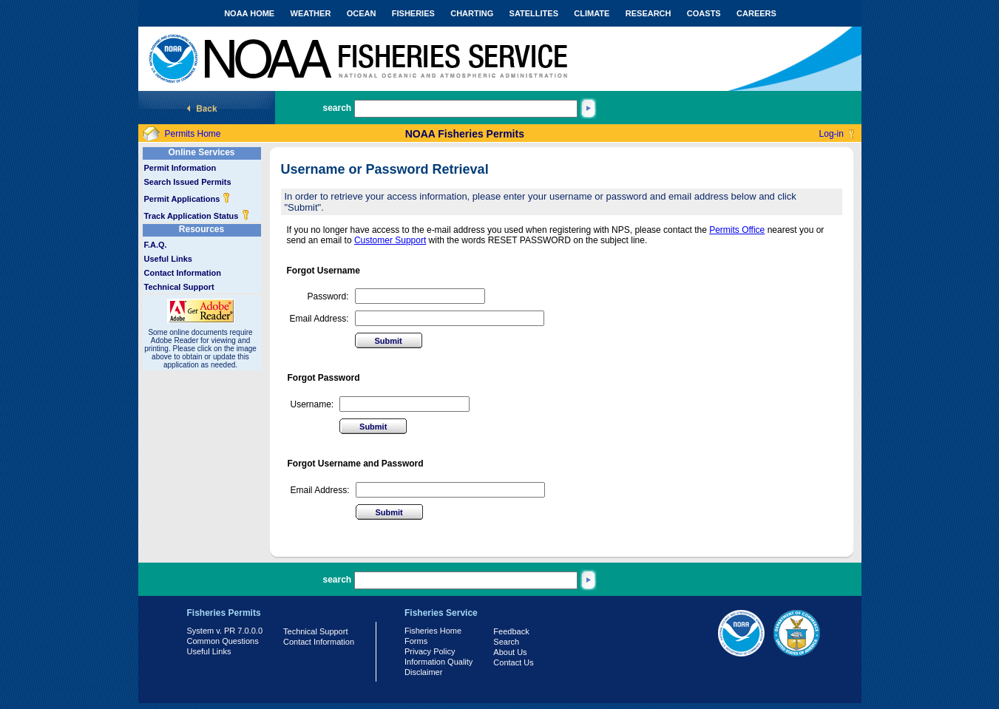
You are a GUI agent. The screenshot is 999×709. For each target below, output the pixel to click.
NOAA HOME (249, 13)
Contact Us (513, 662)
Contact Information (183, 272)
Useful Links (168, 258)
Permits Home (193, 134)
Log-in (831, 134)
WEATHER (311, 13)
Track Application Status (197, 215)
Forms (415, 641)
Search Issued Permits (187, 181)
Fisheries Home (432, 630)
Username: (312, 404)
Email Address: (319, 318)
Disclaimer (423, 672)
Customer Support (390, 240)
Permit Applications (187, 198)
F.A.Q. (155, 244)
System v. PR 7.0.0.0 (225, 630)
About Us (509, 652)
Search (506, 641)
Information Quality (438, 661)
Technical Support (179, 286)
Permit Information (180, 167)
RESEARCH (648, 13)
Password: (328, 296)
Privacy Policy (429, 651)
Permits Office (737, 230)
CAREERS (756, 13)
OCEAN (361, 13)
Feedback (511, 631)
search (337, 108)
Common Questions (223, 641)
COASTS (704, 13)
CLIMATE (591, 13)
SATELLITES (533, 13)
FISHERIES (413, 13)
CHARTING (471, 13)
